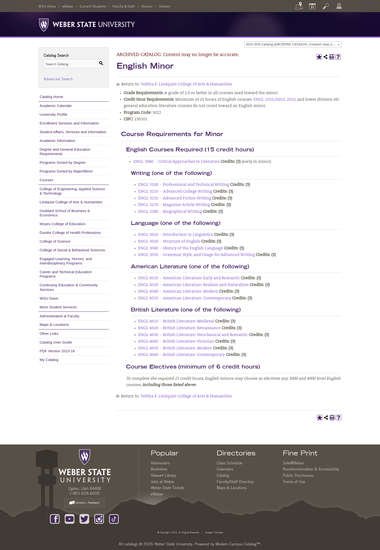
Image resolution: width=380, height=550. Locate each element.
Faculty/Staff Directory (235, 481)
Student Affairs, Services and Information (73, 132)
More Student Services (58, 307)
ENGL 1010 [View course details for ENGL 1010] (263, 100)
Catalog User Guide (56, 342)
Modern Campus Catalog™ (237, 544)
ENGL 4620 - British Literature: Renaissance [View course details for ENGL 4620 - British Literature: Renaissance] (179, 328)
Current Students (93, 6)
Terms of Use (294, 481)
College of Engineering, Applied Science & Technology (72, 191)
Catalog (223, 475)
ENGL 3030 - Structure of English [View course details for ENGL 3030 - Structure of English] (169, 242)
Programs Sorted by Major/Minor (66, 171)
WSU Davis (49, 298)
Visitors (164, 6)
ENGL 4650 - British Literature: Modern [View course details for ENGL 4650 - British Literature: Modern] (175, 348)
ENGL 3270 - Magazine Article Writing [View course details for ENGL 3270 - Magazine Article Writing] (174, 205)
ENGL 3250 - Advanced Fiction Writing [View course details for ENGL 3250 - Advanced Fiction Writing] (174, 198)
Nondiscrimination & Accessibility (311, 469)
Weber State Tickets (167, 487)
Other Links (49, 333)
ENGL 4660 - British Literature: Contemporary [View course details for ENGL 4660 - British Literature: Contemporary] (181, 355)
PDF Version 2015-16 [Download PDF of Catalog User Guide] (57, 351)
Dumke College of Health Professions (70, 232)
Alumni (147, 6)
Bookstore (159, 469)
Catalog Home (51, 97)
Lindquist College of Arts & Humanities (71, 202)
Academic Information (57, 141)
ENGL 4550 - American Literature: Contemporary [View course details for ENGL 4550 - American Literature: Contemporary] (184, 298)
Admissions (160, 462)
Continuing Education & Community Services (69, 287)
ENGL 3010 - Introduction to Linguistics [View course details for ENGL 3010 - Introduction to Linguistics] (175, 235)
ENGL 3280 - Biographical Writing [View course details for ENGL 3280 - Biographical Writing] (170, 212)
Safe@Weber (293, 462)
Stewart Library (163, 475)
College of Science (55, 241)
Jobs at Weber (162, 481)
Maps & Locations (54, 324)
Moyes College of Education (63, 224)
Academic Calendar (56, 106)
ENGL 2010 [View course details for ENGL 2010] (285, 100)
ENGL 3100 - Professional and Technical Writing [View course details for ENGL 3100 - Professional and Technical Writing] (183, 185)
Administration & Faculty (59, 316)
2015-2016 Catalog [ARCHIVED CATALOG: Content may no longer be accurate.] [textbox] (293, 44)
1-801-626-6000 (84, 493)
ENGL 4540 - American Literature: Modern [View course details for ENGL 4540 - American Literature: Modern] (178, 292)
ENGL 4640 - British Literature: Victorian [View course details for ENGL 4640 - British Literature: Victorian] (176, 342)
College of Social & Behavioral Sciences (72, 250)
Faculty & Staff (123, 6)
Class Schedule (229, 462)
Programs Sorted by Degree (63, 162)
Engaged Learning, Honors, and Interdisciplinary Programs (66, 261)
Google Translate (214, 532)
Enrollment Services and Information (69, 123)
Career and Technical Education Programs (66, 274)
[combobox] (292, 44)
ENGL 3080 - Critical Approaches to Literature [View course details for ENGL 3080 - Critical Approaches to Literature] (176, 162)
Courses (47, 180)
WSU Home (47, 6)
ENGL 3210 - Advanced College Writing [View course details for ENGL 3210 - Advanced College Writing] (175, 192)
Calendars (225, 469)
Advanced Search (58, 78)
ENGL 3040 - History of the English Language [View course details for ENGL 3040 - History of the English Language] (180, 248)
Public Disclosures (298, 475)
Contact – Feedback (84, 503)
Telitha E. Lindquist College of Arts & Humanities (186, 84)
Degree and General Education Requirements (65, 151)
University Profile (53, 114)
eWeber (67, 6)
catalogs (131, 544)
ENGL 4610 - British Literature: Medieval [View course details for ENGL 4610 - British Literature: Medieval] (176, 321)
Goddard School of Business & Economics (65, 213)
